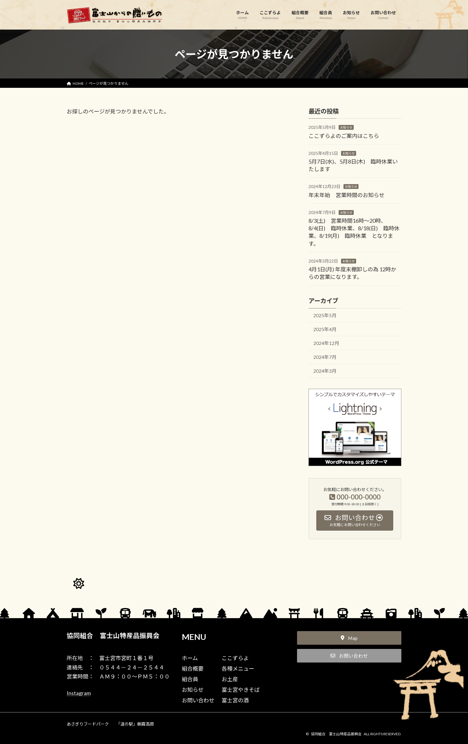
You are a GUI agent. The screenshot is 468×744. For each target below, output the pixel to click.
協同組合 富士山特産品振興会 (113, 636)
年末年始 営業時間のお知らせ (346, 194)
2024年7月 (325, 357)
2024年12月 (326, 343)
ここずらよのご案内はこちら (343, 135)
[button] (349, 638)
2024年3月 (325, 371)
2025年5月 (325, 315)
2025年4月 (325, 329)
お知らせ (346, 127)
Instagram (79, 693)
